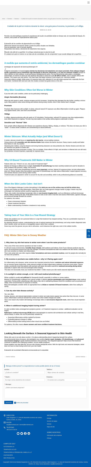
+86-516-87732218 (11, 429)
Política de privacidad (22, 402)
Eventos (9, 18)
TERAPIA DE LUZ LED (10, 449)
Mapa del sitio (51, 426)
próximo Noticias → (81, 356)
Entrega (49, 418)
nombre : (7, 369)
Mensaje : (8, 384)
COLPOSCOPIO (8, 455)
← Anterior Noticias (9, 356)
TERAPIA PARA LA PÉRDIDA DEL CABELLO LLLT (18, 452)
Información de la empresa (54, 435)
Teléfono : (50, 369)
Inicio (3, 18)
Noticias (16, 18)
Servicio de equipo (52, 421)
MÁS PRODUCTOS (9, 458)
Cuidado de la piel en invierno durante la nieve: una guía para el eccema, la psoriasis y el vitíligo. (48, 18)
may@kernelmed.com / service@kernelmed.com (19, 424)
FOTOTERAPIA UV (9, 446)
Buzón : (7, 377)
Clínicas (49, 438)
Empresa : (50, 377)
